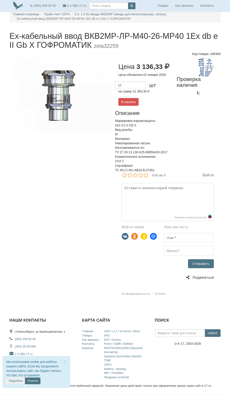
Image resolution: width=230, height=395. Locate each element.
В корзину (128, 102)
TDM (107, 360)
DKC (107, 335)
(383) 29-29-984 (25, 346)
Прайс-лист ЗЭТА (57, 14)
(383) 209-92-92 (43, 5)
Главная (87, 331)
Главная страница (26, 14)
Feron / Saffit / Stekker (118, 343)
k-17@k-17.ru (74, 5)
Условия (160, 294)
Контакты (207, 5)
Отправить (200, 263)
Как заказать (184, 5)
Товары (163, 5)
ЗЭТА (107, 364)
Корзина (87, 348)
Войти (208, 175)
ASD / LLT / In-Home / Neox (122, 331)
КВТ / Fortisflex (114, 373)
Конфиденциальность (136, 294)
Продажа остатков (116, 377)
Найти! (213, 333)
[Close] (65, 361)
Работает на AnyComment (193, 217)
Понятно (32, 380)
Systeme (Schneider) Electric (123, 356)
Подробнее (16, 380)
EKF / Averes (112, 339)
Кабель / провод (115, 369)
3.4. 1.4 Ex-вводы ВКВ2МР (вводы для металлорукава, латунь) (120, 14)
